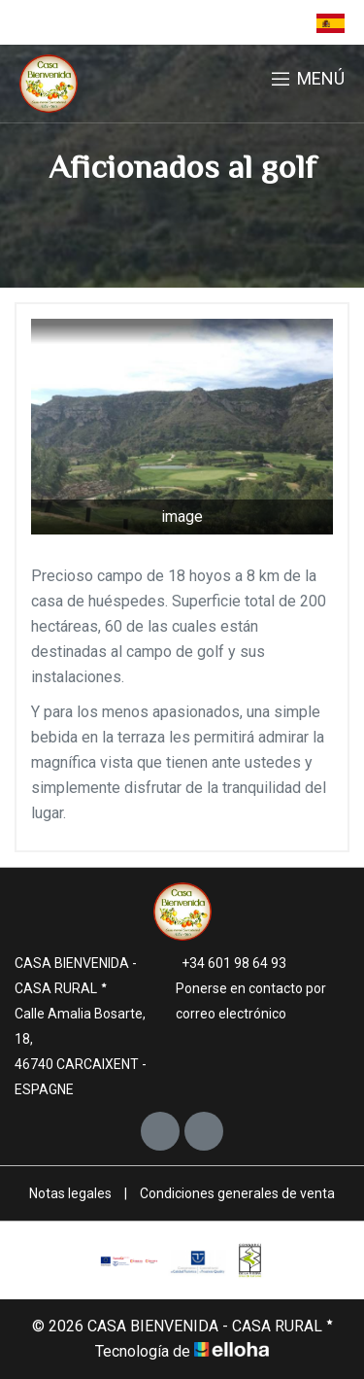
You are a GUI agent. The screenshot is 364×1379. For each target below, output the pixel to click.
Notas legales (70, 1193)
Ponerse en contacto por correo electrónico (242, 1001)
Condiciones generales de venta (237, 1193)
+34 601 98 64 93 (222, 963)
